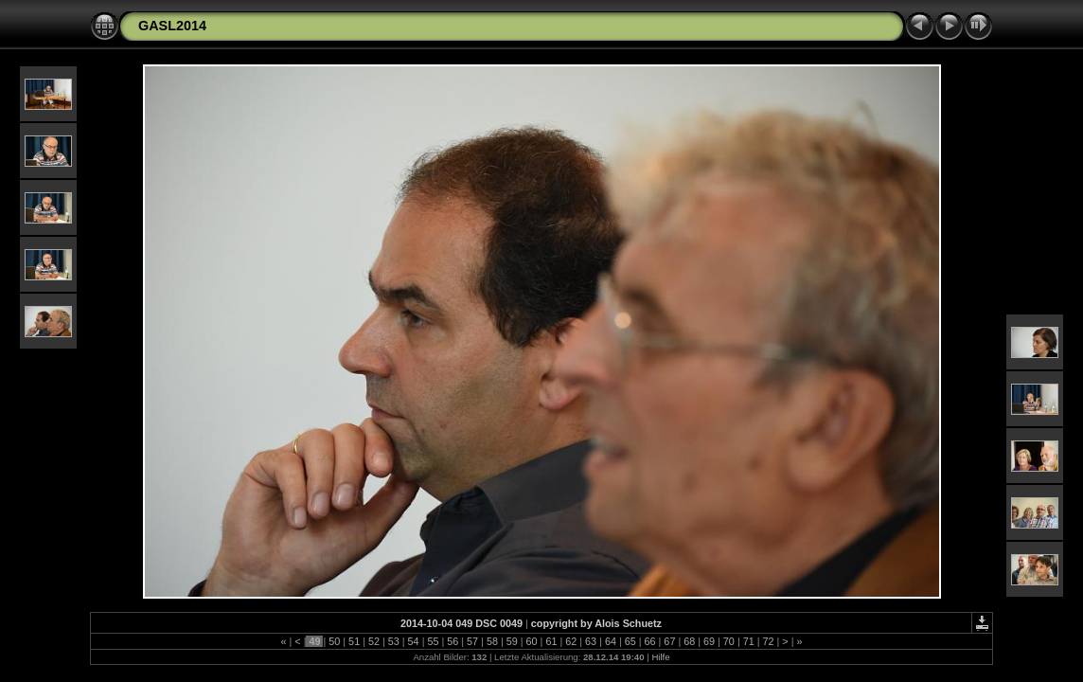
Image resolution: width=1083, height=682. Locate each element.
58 (492, 641)
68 (689, 641)
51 (354, 641)
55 (432, 641)
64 (610, 641)
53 (393, 641)
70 (728, 641)
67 (669, 641)
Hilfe (660, 657)
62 (570, 641)
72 (768, 641)
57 (472, 641)
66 (650, 641)
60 (532, 641)
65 (630, 641)
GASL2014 (172, 25)
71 (748, 641)
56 (452, 641)
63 (590, 641)
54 (413, 641)
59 (512, 641)
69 (709, 641)
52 (373, 641)
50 (334, 641)
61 (550, 641)
